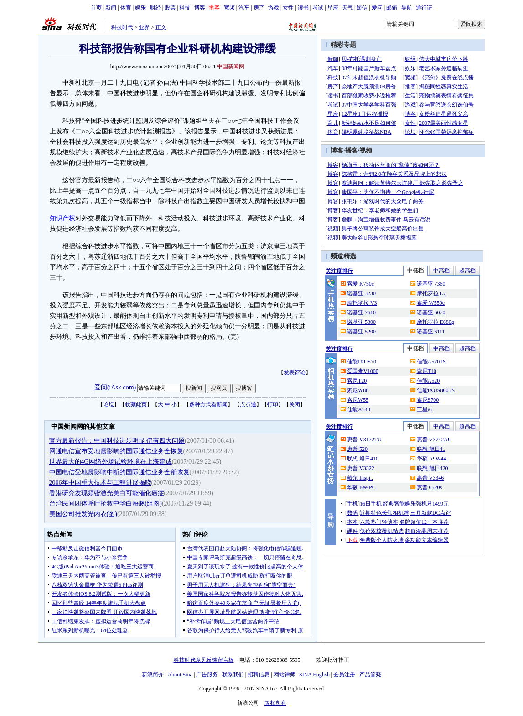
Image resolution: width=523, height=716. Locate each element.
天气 (347, 8)
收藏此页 (136, 404)
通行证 (424, 8)
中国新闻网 (230, 66)
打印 (272, 404)
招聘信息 (258, 674)
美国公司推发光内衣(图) (83, 514)
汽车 (243, 8)
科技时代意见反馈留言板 (204, 660)
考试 (317, 8)
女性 (288, 8)
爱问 (377, 8)
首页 (96, 8)
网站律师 (284, 674)
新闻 (110, 8)
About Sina (180, 674)
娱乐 (140, 8)
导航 (406, 8)
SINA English (314, 674)
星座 (332, 8)
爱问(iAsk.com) (115, 387)
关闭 (294, 404)
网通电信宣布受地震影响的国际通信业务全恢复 (116, 451)
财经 (155, 8)
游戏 (273, 8)
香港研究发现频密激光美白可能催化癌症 (106, 493)
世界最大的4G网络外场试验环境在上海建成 (110, 461)
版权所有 (275, 703)
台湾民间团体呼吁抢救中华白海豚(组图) (105, 503)
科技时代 (122, 27)
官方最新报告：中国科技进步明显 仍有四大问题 (117, 440)
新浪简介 (153, 674)
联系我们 (233, 674)
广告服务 (207, 674)
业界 (144, 27)
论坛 (108, 404)
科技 (184, 8)
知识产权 (62, 218)
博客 (199, 8)
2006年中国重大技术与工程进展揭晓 (100, 482)
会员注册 (344, 674)
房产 (259, 8)
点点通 (248, 404)
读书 (303, 8)
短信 (362, 8)
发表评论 (295, 372)
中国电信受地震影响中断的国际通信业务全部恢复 (119, 472)
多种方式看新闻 (208, 404)
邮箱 (391, 8)
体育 (125, 8)
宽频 (229, 8)
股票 (170, 8)
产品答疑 (370, 674)
